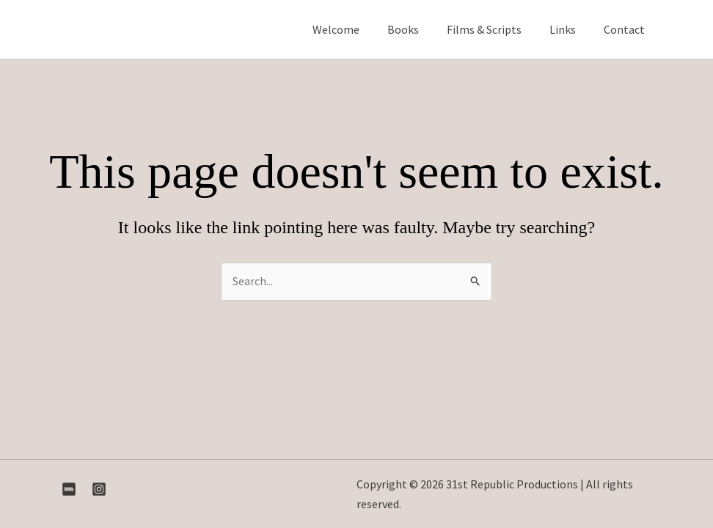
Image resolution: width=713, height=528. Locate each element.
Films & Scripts (495, 29)
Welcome (355, 29)
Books (418, 29)
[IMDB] (69, 489)
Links (569, 29)
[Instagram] (99, 489)
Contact (626, 29)
